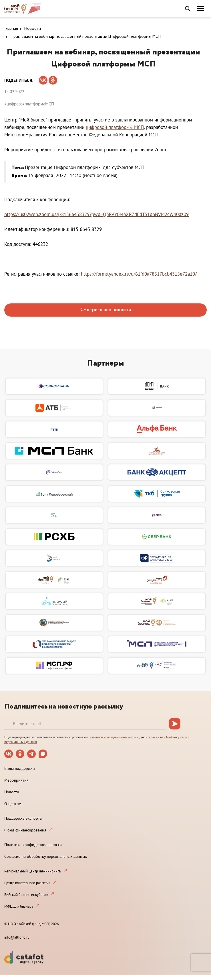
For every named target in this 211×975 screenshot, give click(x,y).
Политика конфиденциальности (33, 844)
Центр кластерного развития (27, 882)
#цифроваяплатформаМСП (29, 104)
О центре (12, 803)
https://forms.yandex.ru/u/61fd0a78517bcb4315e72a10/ (139, 274)
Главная (11, 29)
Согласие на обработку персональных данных (45, 856)
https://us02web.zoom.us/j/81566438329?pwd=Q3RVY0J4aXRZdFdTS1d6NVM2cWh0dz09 (96, 214)
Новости (32, 29)
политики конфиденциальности (112, 737)
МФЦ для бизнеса (18, 906)
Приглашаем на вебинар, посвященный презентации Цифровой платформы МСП (85, 37)
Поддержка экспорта (23, 818)
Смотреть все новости (105, 309)
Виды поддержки (19, 768)
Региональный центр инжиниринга (32, 871)
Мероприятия (16, 780)
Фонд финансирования (25, 830)
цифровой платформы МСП (115, 127)
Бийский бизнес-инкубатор (26, 894)
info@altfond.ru (16, 937)
